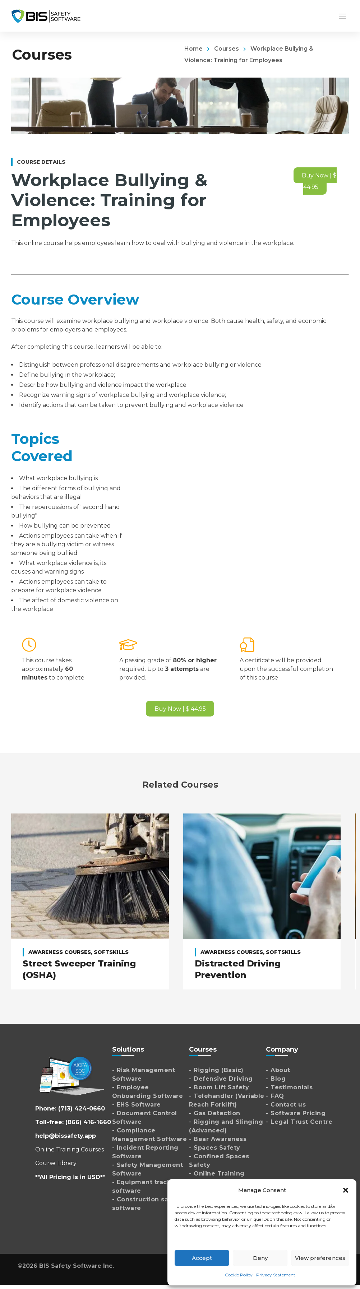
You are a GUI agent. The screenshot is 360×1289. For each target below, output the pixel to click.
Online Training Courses (69, 1149)
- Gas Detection (214, 1113)
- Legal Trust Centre (299, 1121)
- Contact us (286, 1104)
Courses (226, 48)
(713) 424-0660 (81, 1108)
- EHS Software (136, 1104)
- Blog (276, 1078)
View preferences (320, 1258)
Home (193, 48)
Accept (202, 1258)
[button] (345, 1190)
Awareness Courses (59, 952)
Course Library (56, 1163)
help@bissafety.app (65, 1135)
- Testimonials (289, 1087)
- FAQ (275, 1096)
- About (278, 1070)
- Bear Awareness (217, 1139)
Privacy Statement (275, 1275)
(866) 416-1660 (88, 1122)
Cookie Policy (239, 1275)
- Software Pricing (296, 1113)
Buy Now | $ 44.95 (319, 181)
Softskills (111, 952)
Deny (260, 1258)
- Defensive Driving (221, 1078)
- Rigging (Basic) (216, 1070)
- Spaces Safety (214, 1147)
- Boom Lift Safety (219, 1087)
